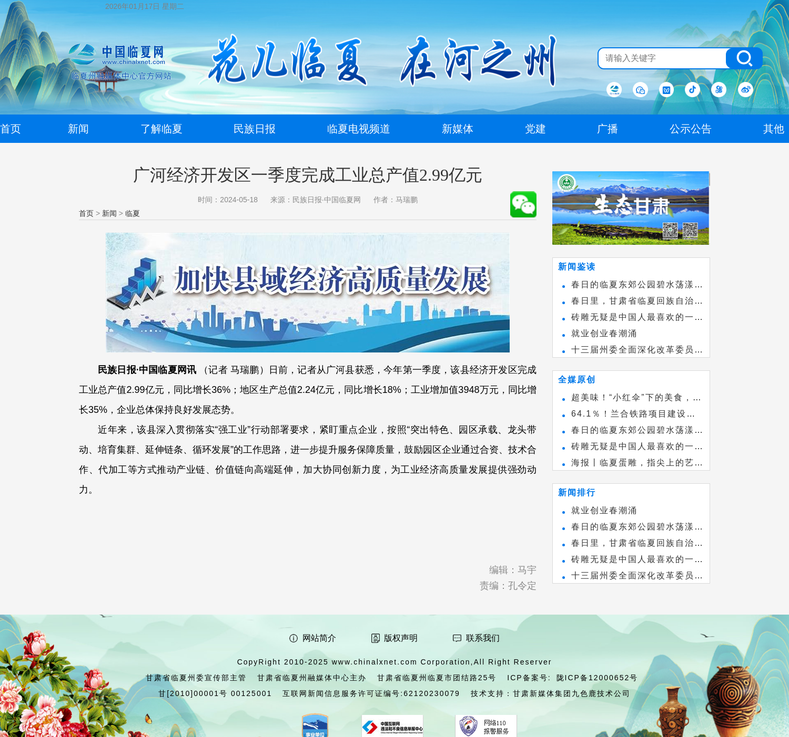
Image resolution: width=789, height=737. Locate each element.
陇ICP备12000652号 (598, 677)
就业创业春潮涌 (604, 333)
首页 (86, 213)
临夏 (132, 213)
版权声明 (401, 638)
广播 (607, 128)
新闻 (109, 213)
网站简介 (319, 638)
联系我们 (483, 638)
